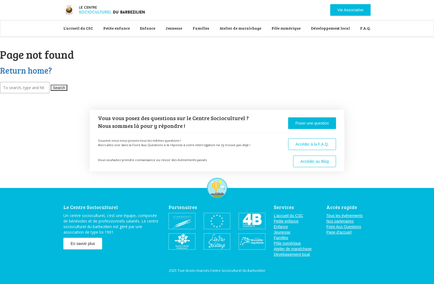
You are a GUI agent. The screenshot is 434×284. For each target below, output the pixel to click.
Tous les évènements (344, 215)
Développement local (330, 28)
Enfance (147, 28)
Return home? (26, 70)
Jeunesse (174, 28)
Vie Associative (350, 10)
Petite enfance (116, 28)
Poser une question (312, 123)
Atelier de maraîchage (240, 28)
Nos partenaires (340, 221)
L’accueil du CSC (78, 28)
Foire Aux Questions (343, 226)
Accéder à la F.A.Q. (312, 144)
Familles (201, 28)
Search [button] (59, 88)
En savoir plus (83, 243)
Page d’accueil (339, 232)
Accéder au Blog (314, 161)
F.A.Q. (365, 28)
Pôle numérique (286, 28)
